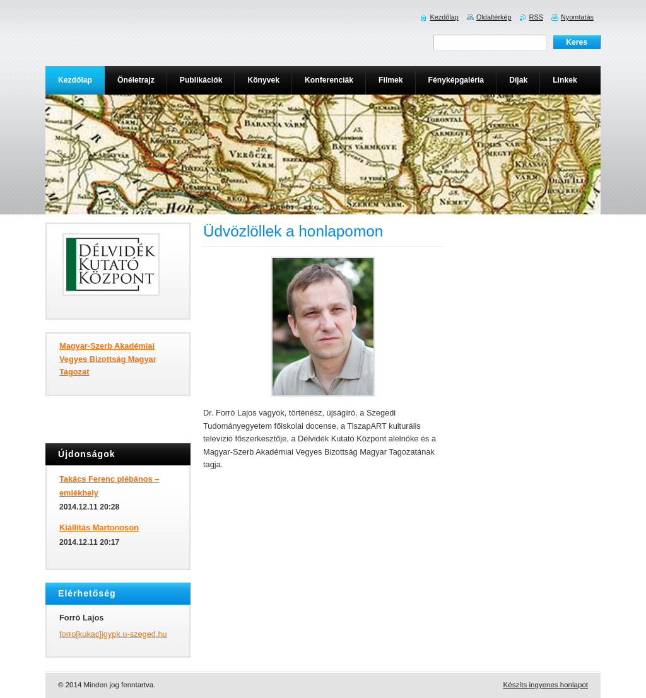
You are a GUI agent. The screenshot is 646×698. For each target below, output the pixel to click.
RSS (536, 17)
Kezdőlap (444, 17)
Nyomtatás (577, 17)
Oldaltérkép (494, 17)
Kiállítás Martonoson (99, 527)
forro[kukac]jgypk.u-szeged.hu (113, 634)
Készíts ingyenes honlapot (545, 685)
